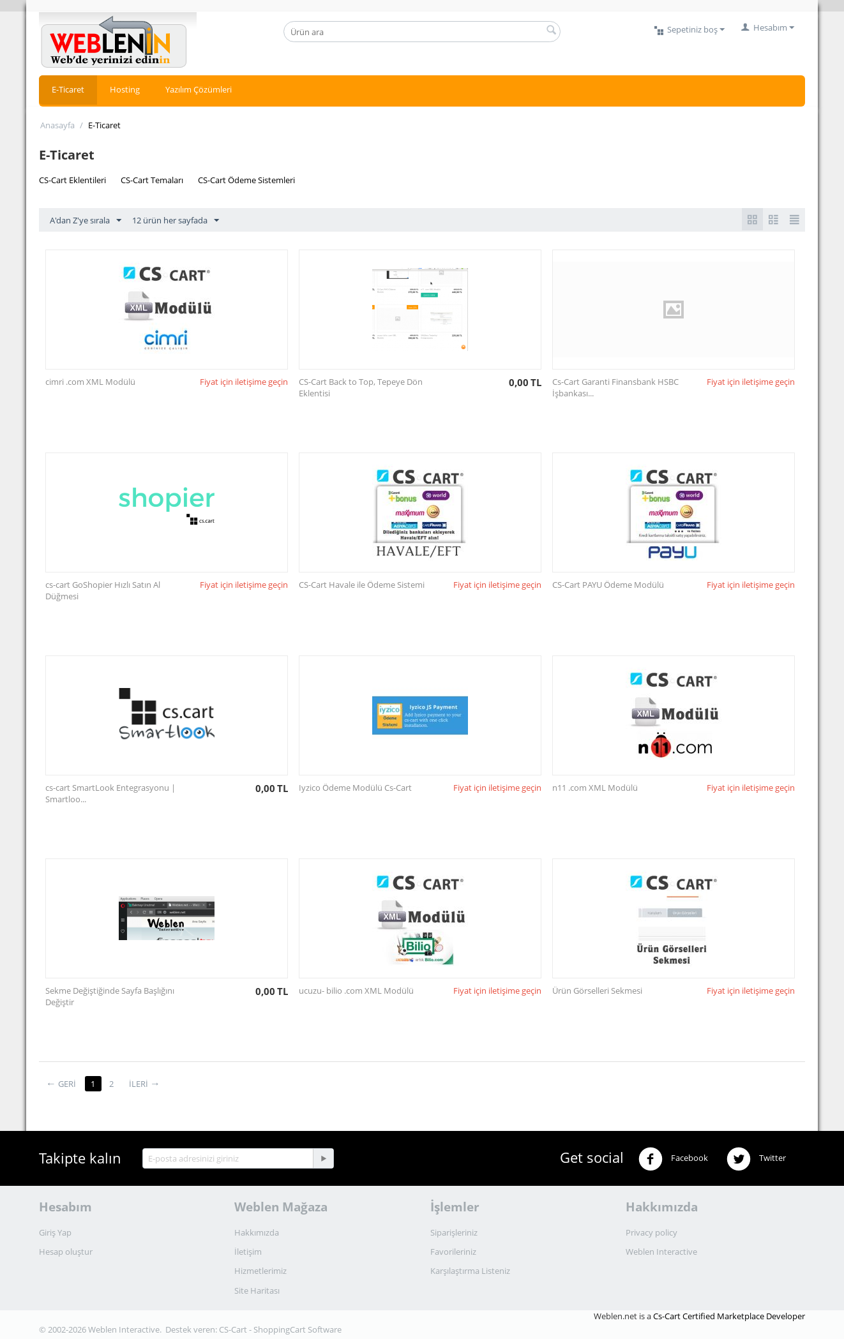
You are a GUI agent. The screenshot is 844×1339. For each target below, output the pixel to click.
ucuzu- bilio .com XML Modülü (356, 990)
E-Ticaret (68, 89)
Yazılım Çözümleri (198, 89)
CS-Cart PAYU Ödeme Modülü (608, 584)
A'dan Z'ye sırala (85, 220)
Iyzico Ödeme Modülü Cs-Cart (355, 787)
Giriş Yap (55, 1232)
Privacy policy (651, 1232)
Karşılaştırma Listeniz (470, 1270)
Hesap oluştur (66, 1251)
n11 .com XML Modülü (595, 787)
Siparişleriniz (454, 1232)
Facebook (673, 1159)
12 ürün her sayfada (175, 220)
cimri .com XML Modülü (90, 381)
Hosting (125, 89)
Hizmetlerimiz (260, 1270)
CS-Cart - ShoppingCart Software (280, 1329)
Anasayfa (57, 125)
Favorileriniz (453, 1251)
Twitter (756, 1159)
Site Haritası (257, 1290)
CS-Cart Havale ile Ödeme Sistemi (362, 584)
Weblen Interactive (661, 1251)
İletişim (248, 1251)
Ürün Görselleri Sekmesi (597, 990)
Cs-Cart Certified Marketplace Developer (729, 1316)
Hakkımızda (256, 1232)
